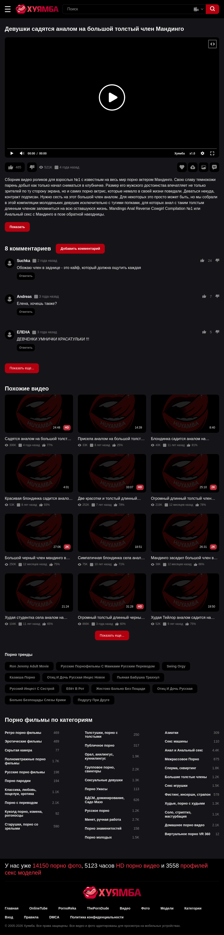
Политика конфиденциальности (97, 917)
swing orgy (176, 666)
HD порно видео (138, 865)
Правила (31, 917)
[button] (8, 9)
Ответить (25, 276)
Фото (145, 908)
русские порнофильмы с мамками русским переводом (108, 666)
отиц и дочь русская (175, 689)
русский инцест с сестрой (32, 689)
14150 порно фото (57, 865)
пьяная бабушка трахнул (138, 677)
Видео (125, 908)
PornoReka (67, 908)
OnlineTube (38, 908)
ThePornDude (98, 908)
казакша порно (22, 677)
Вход (9, 917)
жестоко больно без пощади (120, 689)
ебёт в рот (75, 689)
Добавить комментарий (80, 248)
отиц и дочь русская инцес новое (76, 677)
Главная (12, 908)
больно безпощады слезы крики (38, 700)
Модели (167, 908)
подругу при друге (94, 700)
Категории (192, 908)
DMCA (54, 917)
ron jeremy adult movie (29, 666)
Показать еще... (22, 368)
